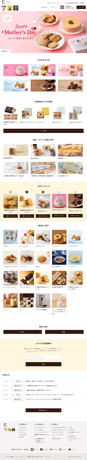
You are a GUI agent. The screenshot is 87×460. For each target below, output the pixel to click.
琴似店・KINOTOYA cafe (57, 432)
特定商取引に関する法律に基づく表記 (35, 456)
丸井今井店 (71, 429)
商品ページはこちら (10, 216)
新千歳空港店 (72, 436)
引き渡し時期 (23, 434)
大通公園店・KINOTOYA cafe (74, 433)
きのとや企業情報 (9, 456)
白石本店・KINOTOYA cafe (58, 429)
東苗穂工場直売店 (56, 438)
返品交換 (22, 437)
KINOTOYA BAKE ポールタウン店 (75, 439)
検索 (62, 7)
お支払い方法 (23, 429)
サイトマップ (47, 456)
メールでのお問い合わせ (41, 432)
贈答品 (63, 332)
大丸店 (70, 427)
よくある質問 (39, 429)
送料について (23, 432)
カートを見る (81, 7)
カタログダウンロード (41, 427)
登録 (43, 364)
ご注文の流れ (23, 427)
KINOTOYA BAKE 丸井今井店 (58, 427)
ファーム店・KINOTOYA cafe (57, 435)
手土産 (22, 332)
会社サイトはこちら (16, 449)
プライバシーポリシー (32, 350)
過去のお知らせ (43, 410)
